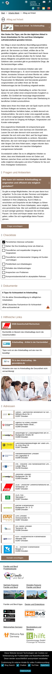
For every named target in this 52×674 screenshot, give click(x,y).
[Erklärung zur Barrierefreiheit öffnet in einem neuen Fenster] (26, 3)
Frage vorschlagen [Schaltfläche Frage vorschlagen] (15, 226)
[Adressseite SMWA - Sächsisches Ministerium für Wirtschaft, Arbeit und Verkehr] (26, 416)
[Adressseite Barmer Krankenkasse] (26, 509)
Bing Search (8, 665)
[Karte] (33, 8)
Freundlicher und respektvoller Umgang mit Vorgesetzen (21, 251)
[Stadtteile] (49, 8)
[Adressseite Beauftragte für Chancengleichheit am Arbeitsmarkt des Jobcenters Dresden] (26, 436)
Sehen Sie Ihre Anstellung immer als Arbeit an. (23, 246)
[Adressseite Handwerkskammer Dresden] (26, 457)
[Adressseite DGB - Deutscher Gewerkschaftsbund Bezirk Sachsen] (26, 488)
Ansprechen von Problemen (15, 272)
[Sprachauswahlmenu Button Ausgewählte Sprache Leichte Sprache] (35, 3)
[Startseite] (7, 5)
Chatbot (21, 665)
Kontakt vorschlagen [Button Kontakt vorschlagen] (15, 558)
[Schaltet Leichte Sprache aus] (44, 3)
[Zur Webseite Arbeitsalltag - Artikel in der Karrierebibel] (26, 348)
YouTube (33, 665)
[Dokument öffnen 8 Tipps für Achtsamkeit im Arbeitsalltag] (26, 300)
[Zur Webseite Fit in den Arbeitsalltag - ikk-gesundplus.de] (26, 366)
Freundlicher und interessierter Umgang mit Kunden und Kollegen (25, 258)
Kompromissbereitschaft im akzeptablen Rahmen (24, 276)
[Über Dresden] (44, 8)
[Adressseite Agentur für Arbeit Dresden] (26, 426)
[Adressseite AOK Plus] (26, 498)
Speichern (45, 665)
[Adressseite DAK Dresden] (26, 519)
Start (3, 13)
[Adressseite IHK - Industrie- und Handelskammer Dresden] (26, 467)
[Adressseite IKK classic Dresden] (26, 530)
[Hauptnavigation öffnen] (3, 2)
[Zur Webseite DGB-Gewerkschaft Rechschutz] (26, 329)
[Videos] (38, 8)
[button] (26, 183)
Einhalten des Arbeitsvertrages (16, 268)
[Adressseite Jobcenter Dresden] (26, 478)
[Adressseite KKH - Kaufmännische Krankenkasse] (26, 540)
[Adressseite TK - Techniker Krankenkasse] (26, 550)
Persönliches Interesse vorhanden (18, 242)
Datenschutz (25, 671)
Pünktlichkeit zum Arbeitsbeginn (17, 264)
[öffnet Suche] (49, 3)
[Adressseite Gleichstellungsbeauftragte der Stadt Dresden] (26, 447)
